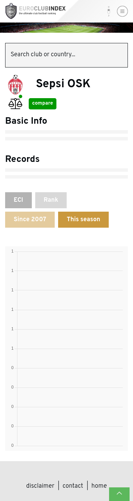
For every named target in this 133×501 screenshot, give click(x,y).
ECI (18, 200)
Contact (73, 486)
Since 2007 (30, 220)
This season (83, 220)
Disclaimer (40, 486)
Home (99, 486)
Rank (51, 200)
